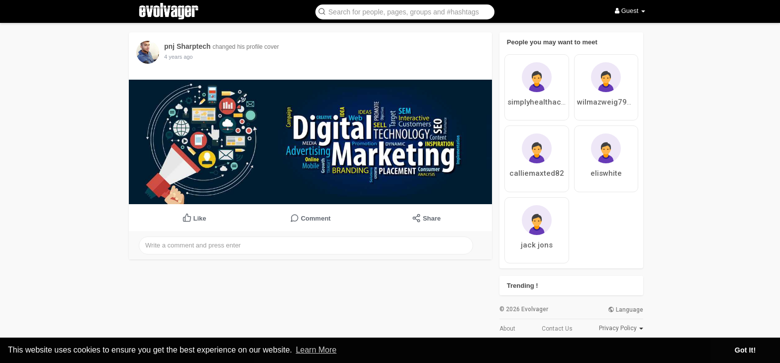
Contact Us (557, 329)
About (507, 329)
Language (625, 310)
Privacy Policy (618, 328)
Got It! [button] (745, 350)
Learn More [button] (316, 350)
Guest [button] (630, 10)
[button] (405, 11)
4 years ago (178, 57)
